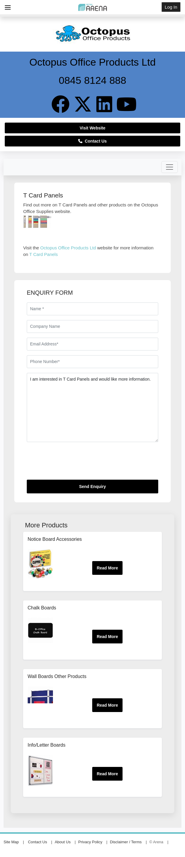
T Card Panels (43, 254)
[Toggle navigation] (169, 167)
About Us (62, 842)
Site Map (11, 842)
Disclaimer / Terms (126, 842)
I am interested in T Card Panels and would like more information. (92, 407)
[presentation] (72, 463)
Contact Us (92, 141)
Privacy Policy (90, 842)
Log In (171, 7)
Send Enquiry (92, 486)
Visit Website (93, 128)
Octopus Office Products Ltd (68, 247)
